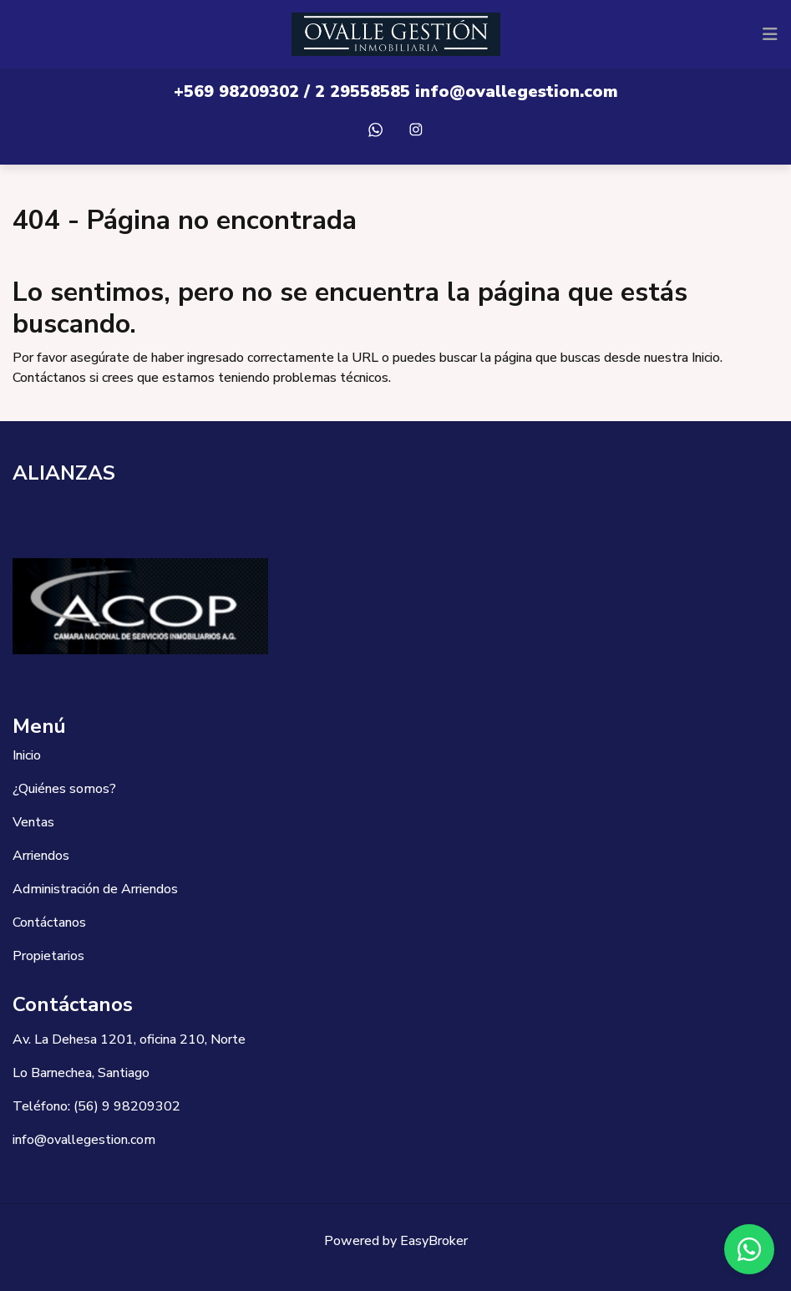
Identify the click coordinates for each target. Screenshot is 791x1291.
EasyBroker (434, 1241)
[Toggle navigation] (770, 34)
